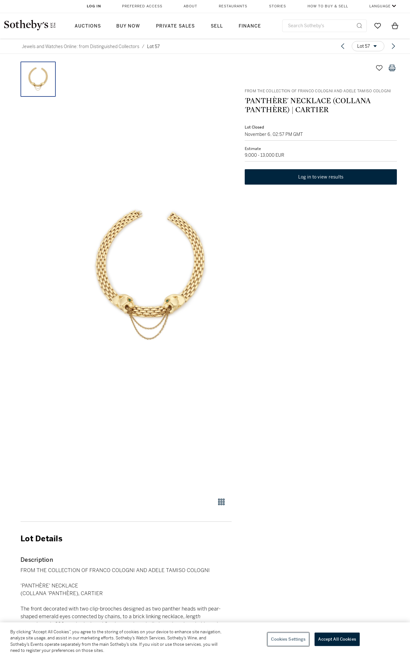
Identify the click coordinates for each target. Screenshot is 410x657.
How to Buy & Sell (328, 6)
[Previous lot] (342, 46)
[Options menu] (368, 46)
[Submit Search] (359, 25)
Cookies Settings (288, 639)
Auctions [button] (88, 26)
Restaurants (233, 6)
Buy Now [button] (128, 26)
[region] (205, 639)
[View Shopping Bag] (395, 25)
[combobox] (324, 26)
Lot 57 (153, 46)
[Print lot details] (392, 68)
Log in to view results (321, 177)
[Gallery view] (221, 501)
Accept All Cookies (337, 639)
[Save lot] (379, 68)
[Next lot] (393, 46)
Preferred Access (142, 6)
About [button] (190, 6)
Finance (250, 26)
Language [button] (380, 6)
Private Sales (175, 26)
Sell (217, 26)
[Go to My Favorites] (377, 25)
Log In (94, 6)
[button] (151, 276)
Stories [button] (277, 6)
